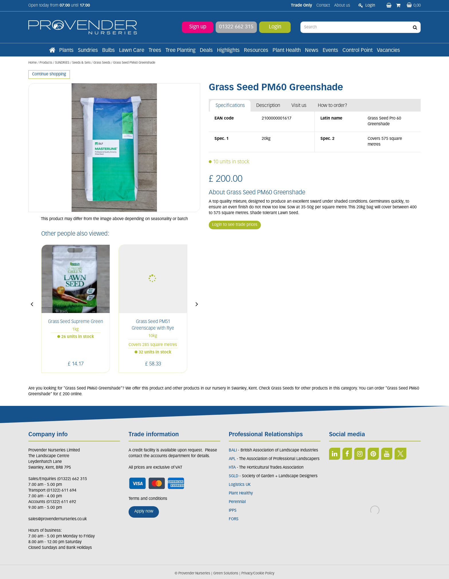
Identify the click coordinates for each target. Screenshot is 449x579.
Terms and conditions (148, 499)
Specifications (230, 105)
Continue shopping (49, 74)
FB (347, 454)
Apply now (143, 511)
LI (334, 454)
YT (386, 454)
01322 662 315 (236, 27)
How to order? (332, 105)
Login (275, 27)
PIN (373, 454)
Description (268, 105)
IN (359, 454)
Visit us (299, 105)
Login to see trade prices (234, 225)
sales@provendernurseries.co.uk (57, 519)
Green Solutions (225, 573)
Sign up (197, 27)
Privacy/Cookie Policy (257, 573)
